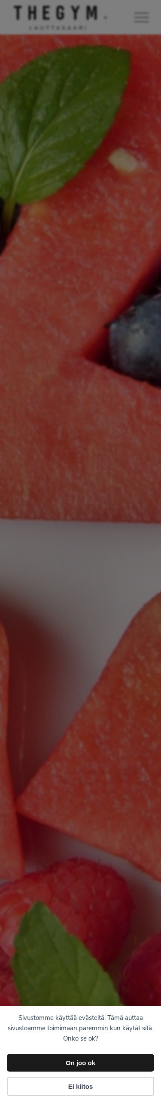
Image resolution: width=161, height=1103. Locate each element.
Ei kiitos (80, 1086)
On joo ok (80, 1062)
